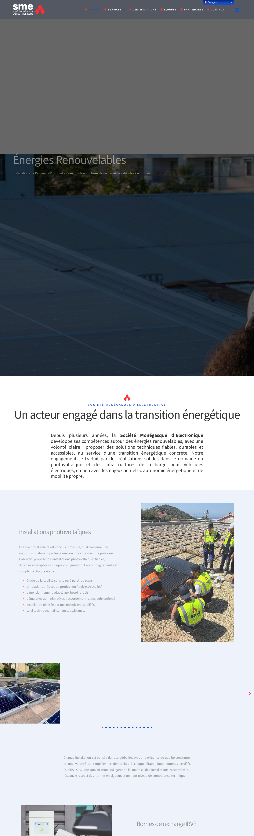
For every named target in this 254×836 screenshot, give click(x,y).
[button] (4, 693)
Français (210, 2)
